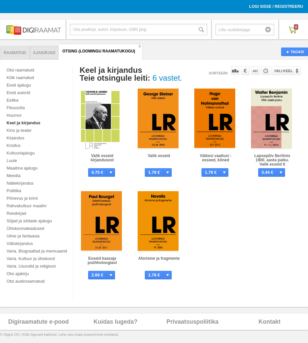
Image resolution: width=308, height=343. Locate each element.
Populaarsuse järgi (235, 70)
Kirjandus (15, 137)
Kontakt (269, 321)
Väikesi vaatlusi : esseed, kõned (216, 157)
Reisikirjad (16, 213)
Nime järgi (255, 70)
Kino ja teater (19, 130)
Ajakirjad (44, 52)
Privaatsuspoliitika (192, 321)
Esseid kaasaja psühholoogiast (102, 260)
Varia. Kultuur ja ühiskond (31, 258)
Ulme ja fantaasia (23, 235)
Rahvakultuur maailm (27, 205)
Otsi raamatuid (20, 70)
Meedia (14, 175)
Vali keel (283, 71)
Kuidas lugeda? (115, 321)
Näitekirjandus (20, 183)
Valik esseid (159, 155)
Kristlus (14, 145)
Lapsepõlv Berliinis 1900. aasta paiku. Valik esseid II (272, 160)
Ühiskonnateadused (25, 228)
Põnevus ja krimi (22, 198)
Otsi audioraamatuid (26, 281)
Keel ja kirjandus (23, 122)
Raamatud (15, 52)
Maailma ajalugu (22, 168)
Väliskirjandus (20, 243)
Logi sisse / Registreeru (276, 6)
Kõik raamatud (20, 77)
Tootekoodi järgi (265, 70)
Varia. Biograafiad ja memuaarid (37, 251)
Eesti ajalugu (19, 85)
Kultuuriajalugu (21, 153)
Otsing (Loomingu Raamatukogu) (98, 51)
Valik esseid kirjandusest (102, 157)
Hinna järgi (245, 70)
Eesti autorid (18, 92)
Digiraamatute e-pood (38, 321)
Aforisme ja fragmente (159, 258)
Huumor (14, 115)
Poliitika (14, 190)
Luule (12, 160)
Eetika (12, 100)
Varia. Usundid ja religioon (31, 266)
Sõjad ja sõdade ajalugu (29, 220)
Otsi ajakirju (18, 273)
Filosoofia (16, 107)
